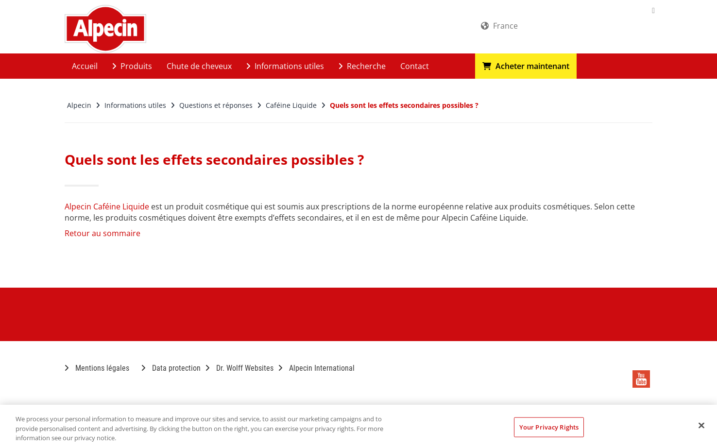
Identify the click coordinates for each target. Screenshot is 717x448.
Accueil (85, 66)
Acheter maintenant (525, 66)
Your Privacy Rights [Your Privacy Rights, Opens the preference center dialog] (549, 426)
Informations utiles (285, 66)
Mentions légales (97, 368)
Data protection (171, 368)
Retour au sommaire (102, 233)
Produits (132, 66)
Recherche (362, 66)
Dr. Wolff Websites (239, 368)
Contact (414, 66)
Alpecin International (316, 368)
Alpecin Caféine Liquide (107, 206)
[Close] (701, 425)
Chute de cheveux (199, 66)
